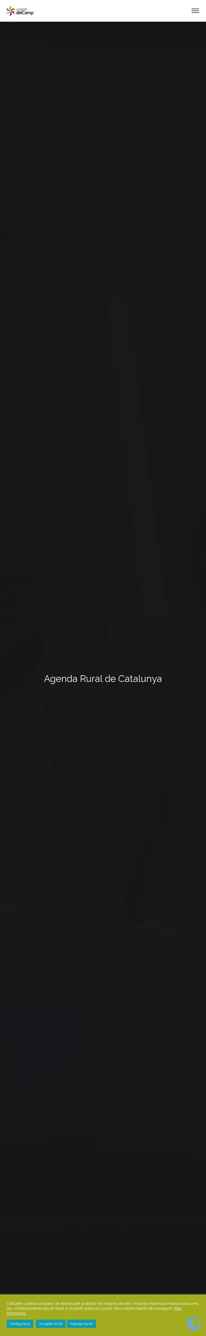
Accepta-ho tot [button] (50, 1324)
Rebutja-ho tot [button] (81, 1324)
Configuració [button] (20, 1324)
